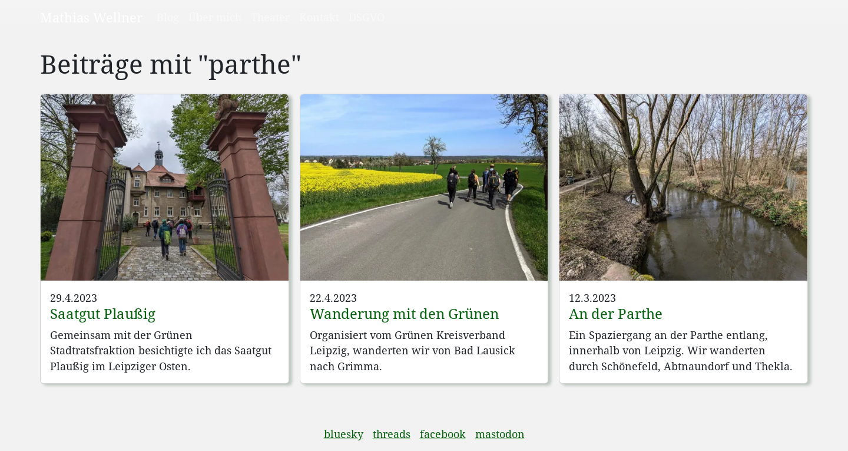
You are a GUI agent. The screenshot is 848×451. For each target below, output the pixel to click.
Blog (168, 17)
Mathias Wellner (91, 17)
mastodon (500, 434)
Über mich (214, 17)
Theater (270, 17)
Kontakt (319, 17)
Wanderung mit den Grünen (404, 313)
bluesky (343, 434)
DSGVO (367, 17)
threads (391, 434)
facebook (443, 434)
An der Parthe (615, 313)
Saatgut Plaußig (102, 313)
